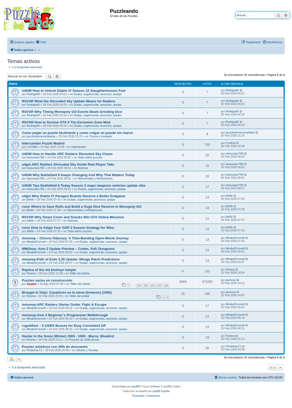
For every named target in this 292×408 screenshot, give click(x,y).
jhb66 (30, 199)
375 (146, 285)
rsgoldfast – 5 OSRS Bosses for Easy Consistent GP (64, 326)
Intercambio (78, 146)
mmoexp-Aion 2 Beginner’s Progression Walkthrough (65, 315)
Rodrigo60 (33, 94)
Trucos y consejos (100, 136)
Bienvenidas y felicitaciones (95, 178)
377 (159, 285)
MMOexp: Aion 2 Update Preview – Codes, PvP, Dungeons (68, 249)
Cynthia (230, 142)
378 (166, 285)
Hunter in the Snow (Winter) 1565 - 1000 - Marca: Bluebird (68, 336)
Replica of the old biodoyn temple (49, 270)
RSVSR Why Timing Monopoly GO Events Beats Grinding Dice (72, 112)
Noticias (83, 167)
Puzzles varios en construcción (47, 280)
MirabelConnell (36, 241)
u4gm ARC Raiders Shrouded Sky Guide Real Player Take (68, 164)
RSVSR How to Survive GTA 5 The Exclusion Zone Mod (66, 122)
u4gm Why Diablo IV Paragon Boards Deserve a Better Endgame (73, 196)
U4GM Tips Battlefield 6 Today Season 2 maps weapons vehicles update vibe (83, 185)
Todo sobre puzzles (90, 157)
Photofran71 (34, 350)
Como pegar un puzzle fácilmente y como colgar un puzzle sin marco (77, 133)
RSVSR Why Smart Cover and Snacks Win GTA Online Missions (73, 217)
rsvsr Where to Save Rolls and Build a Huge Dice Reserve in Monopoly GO (82, 206)
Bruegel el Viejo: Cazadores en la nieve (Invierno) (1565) (67, 292)
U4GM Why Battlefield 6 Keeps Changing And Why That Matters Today (78, 175)
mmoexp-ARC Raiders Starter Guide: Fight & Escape (64, 304)
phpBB (135, 386)
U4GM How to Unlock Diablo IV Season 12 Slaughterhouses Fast (74, 91)
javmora (231, 280)
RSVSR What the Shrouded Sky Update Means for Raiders (68, 101)
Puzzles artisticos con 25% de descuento (55, 347)
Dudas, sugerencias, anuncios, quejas (97, 94)
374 (139, 285)
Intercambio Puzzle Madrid (43, 143)
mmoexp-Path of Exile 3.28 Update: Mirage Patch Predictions (71, 259)
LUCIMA (32, 146)
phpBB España (161, 391)
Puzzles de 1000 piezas (84, 339)
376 (153, 285)
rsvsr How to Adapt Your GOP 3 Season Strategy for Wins (68, 228)
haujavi (31, 283)
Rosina (31, 273)
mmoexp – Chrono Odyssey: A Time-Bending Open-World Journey (75, 238)
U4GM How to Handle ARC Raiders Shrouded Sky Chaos (67, 154)
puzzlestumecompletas (41, 136)
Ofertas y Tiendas (87, 350)
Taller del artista (79, 273)
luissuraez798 (35, 157)
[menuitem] (41, 42)
